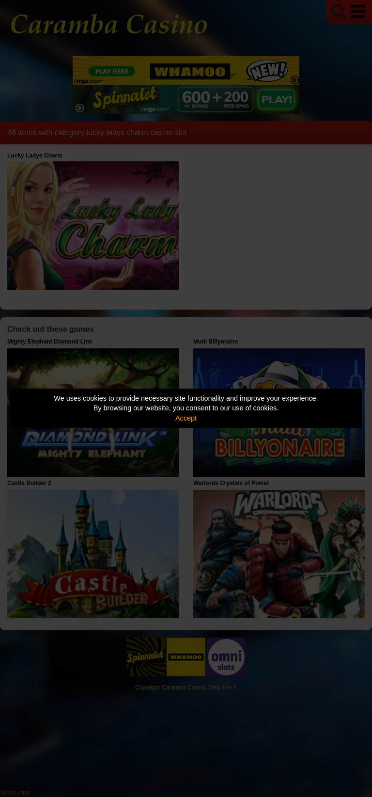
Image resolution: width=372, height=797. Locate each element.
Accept (186, 418)
